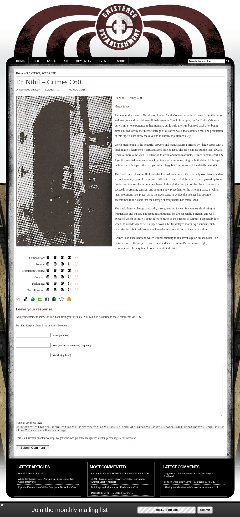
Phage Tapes (122, 106)
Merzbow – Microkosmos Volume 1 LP (197, 497)
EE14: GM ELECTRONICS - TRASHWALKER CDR (120, 484)
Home (20, 60)
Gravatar (130, 448)
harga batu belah (173, 484)
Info (35, 60)
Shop (120, 60)
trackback (55, 317)
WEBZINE (49, 73)
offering (168, 497)
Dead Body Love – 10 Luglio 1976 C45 (194, 492)
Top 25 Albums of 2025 (30, 484)
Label (51, 60)
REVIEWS (33, 73)
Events (104, 60)
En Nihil (120, 98)
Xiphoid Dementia (77, 60)
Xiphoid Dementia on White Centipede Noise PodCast (47, 497)
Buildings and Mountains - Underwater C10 (114, 497)
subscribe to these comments (115, 317)
